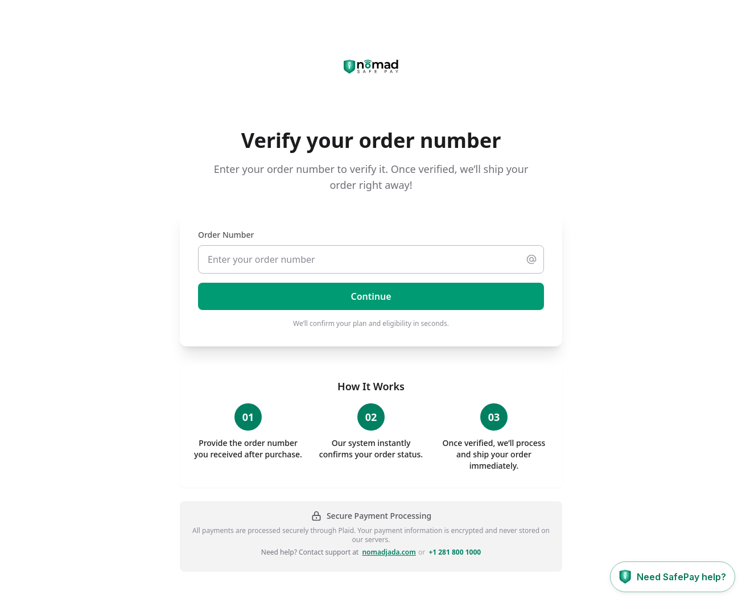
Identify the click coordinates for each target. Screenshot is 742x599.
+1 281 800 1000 (454, 552)
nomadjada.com (388, 552)
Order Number (226, 234)
